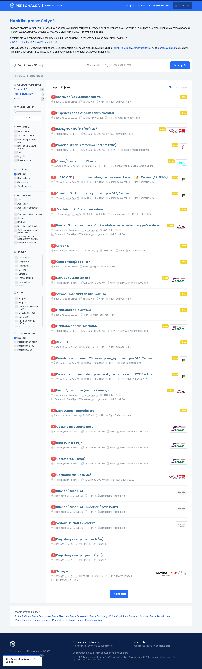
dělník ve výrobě (122, 47)
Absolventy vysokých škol (28, 214)
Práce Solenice (42, 620)
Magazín (130, 5)
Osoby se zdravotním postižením (26, 231)
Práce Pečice (22, 616)
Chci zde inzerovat (178, 87)
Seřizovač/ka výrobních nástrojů (79, 97)
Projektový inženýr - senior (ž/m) (79, 539)
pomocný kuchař (167, 47)
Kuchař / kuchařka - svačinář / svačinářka (87, 507)
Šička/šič (63, 571)
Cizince (19, 218)
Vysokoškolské (23, 186)
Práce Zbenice (60, 616)
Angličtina (22, 261)
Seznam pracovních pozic (86, 642)
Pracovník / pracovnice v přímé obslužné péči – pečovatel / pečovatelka (108, 225)
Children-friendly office (25, 322)
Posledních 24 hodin (25, 342)
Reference (144, 5)
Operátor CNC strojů (71, 459)
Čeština (20, 270)
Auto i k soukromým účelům (26, 307)
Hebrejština (22, 282)
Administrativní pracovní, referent (81, 209)
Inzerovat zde (161, 5)
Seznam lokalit (140, 642)
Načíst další (119, 593)
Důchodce (20, 222)
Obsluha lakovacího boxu (74, 426)
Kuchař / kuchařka (69, 491)
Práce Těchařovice (160, 616)
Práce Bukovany (98, 616)
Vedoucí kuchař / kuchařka (76, 523)
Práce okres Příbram (63, 620)
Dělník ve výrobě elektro (73, 278)
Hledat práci (180, 65)
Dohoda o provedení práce (25, 140)
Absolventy (21, 203)
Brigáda (17, 98)
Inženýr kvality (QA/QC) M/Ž (76, 129)
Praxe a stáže (22, 160)
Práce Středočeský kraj (89, 620)
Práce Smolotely (79, 616)
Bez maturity (22, 178)
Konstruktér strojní (69, 443)
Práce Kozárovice (138, 616)
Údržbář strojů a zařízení (73, 262)
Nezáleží (20, 174)
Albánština (22, 257)
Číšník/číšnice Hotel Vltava (76, 161)
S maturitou (21, 182)
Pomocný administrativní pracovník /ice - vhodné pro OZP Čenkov (104, 374)
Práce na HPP (20, 89)
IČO (17, 152)
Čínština (21, 274)
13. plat (20, 298)
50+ (17, 199)
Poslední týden (23, 350)
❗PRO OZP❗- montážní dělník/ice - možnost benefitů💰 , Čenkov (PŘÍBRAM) (112, 177)
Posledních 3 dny (24, 346)
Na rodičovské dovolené (27, 226)
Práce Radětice (23, 620)
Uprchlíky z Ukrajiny (25, 242)
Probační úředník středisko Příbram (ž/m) (86, 145)
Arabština (22, 266)
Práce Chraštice (117, 616)
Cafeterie (21, 317)
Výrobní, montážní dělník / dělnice (81, 294)
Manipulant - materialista (75, 410)
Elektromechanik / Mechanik (76, 326)
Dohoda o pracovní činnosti (25, 147)
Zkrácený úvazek (24, 135)
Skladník (62, 246)
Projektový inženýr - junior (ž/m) (79, 555)
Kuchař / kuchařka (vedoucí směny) (82, 390)
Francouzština (24, 278)
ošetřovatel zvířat (141, 47)
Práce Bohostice (41, 616)
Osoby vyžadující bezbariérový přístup (26, 237)
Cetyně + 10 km (18, 41)
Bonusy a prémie (25, 313)
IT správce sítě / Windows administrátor (85, 113)
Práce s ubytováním (23, 94)
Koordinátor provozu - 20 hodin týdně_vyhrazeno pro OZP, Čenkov (104, 358)
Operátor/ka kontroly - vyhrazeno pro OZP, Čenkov (93, 193)
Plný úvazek (21, 131)
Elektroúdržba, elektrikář (73, 310)
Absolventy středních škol (26, 209)
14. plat (20, 302)
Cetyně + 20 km (43, 41)
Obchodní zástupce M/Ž (73, 475)
